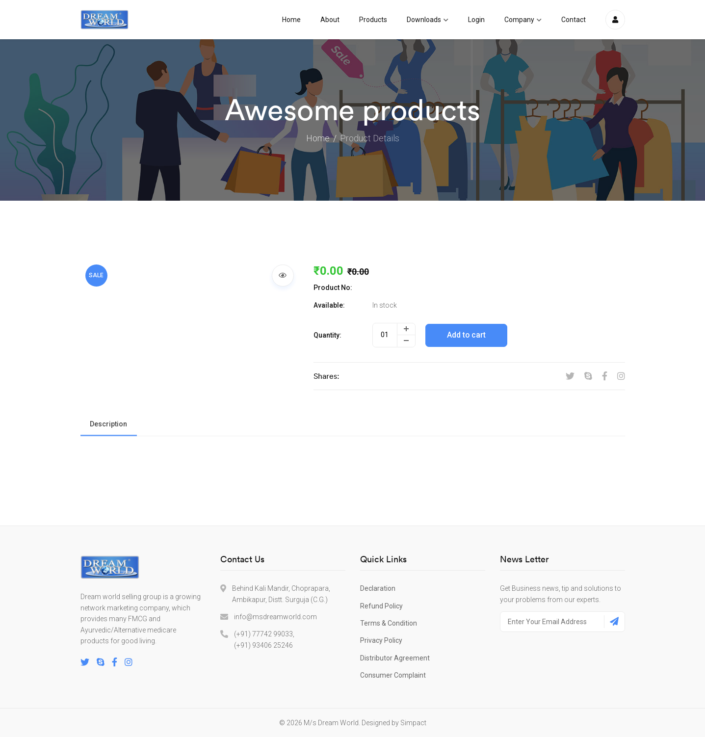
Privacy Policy (381, 640)
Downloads (427, 20)
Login (476, 20)
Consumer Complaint (393, 675)
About (329, 20)
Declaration (377, 588)
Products (373, 20)
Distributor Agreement (395, 658)
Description (109, 424)
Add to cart (467, 335)
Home (291, 20)
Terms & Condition (388, 623)
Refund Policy (381, 606)
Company (523, 20)
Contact (573, 20)
